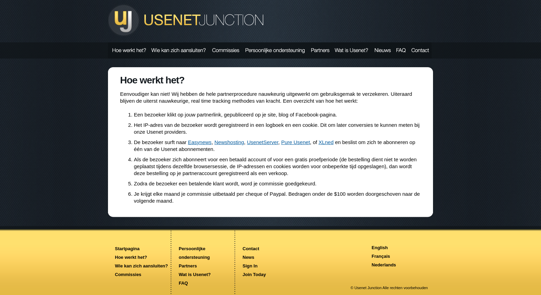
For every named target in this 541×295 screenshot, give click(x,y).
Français (381, 256)
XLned (325, 142)
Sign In (250, 265)
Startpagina (127, 248)
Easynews (200, 142)
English (380, 247)
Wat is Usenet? (195, 274)
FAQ (183, 283)
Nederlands (384, 264)
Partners (188, 265)
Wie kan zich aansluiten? (141, 265)
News (248, 257)
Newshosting (229, 142)
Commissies (128, 274)
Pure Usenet (295, 142)
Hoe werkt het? (131, 257)
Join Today (254, 274)
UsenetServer (262, 142)
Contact (251, 248)
